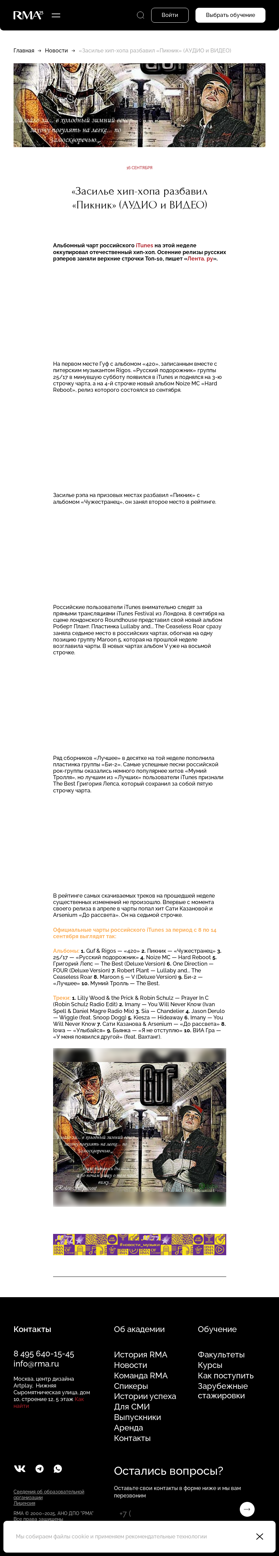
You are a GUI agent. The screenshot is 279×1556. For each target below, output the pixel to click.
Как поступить (226, 1375)
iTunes (144, 245)
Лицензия (24, 1503)
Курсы (210, 1365)
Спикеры (131, 1386)
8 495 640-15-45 (44, 1353)
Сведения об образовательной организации (49, 1494)
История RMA (140, 1354)
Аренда (128, 1428)
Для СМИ (132, 1407)
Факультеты (221, 1354)
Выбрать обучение (230, 15)
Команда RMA (141, 1375)
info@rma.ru (36, 1364)
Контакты (132, 1438)
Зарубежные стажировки (223, 1391)
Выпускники (137, 1417)
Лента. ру (200, 258)
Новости (56, 50)
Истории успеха (145, 1396)
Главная (24, 50)
